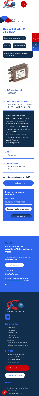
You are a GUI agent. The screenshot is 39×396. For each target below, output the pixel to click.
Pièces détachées (13, 362)
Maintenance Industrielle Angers (17, 345)
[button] (4, 392)
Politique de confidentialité (14, 280)
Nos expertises (12, 332)
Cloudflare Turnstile (11, 274)
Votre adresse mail (12, 259)
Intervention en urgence (36, 40)
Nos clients (11, 335)
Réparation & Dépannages (15, 354)
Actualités (10, 340)
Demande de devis (35, 48)
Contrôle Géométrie (13, 359)
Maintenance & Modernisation (17, 357)
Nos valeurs (11, 330)
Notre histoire (11, 327)
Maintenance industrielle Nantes (18, 343)
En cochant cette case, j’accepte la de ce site (17, 279)
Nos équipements (13, 338)
